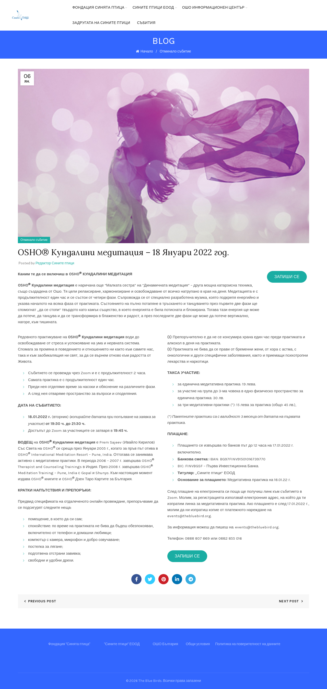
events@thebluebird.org (189, 516)
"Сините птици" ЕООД (121, 644)
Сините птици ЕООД (153, 7)
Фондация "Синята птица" (69, 644)
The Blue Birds (150, 681)
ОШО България (165, 644)
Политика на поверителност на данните (247, 644)
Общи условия (198, 644)
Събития (146, 23)
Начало (147, 51)
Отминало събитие (175, 51)
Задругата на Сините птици (101, 23)
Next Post (289, 601)
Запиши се (286, 276)
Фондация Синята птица (98, 7)
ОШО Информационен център (213, 7)
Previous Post (42, 601)
